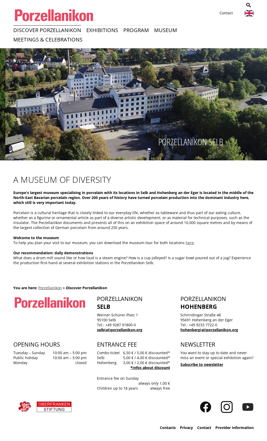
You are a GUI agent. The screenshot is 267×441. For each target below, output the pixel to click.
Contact (226, 12)
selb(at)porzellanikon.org (119, 329)
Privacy (186, 427)
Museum (165, 30)
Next (260, 106)
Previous (7, 106)
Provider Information (234, 427)
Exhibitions (102, 30)
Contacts (168, 427)
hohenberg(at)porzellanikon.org (209, 329)
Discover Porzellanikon (47, 30)
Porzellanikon (50, 287)
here (190, 242)
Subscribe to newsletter (201, 364)
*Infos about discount (150, 367)
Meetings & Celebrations (47, 39)
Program (136, 30)
